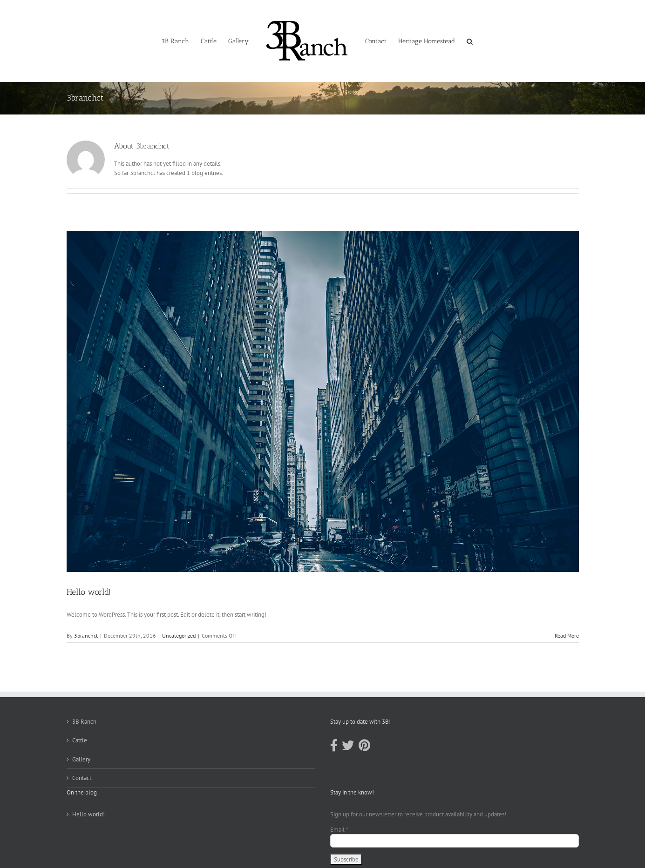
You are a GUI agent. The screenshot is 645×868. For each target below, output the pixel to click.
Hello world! (89, 592)
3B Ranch (84, 722)
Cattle (79, 740)
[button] (470, 41)
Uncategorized (179, 635)
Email (339, 830)
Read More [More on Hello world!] (567, 635)
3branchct (86, 635)
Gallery (81, 759)
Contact (81, 778)
